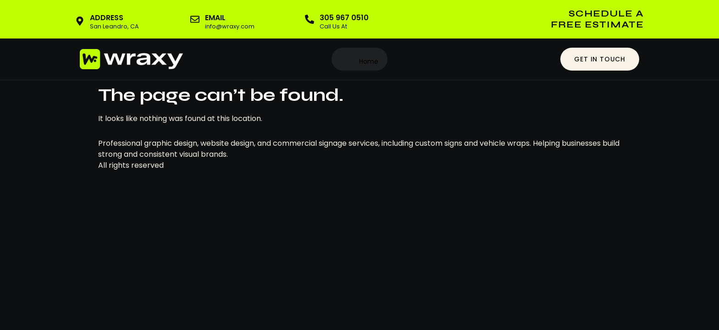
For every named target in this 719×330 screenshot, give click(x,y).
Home (368, 61)
